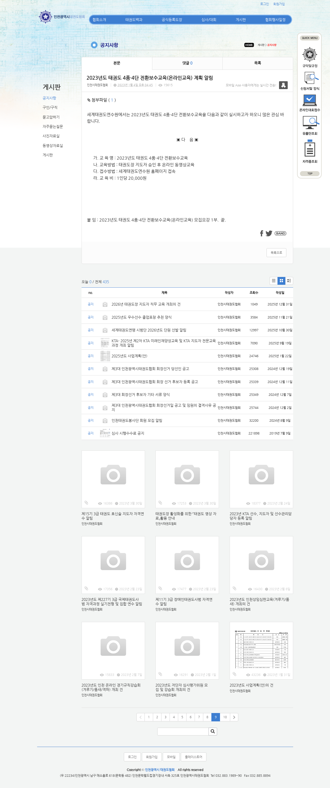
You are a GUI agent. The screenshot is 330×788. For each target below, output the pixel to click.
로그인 (264, 4)
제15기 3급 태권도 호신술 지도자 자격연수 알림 (113, 516)
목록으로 (276, 252)
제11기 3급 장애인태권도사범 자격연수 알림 (183, 601)
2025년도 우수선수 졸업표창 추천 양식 (142, 317)
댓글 (187, 63)
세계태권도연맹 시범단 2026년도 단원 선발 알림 (149, 330)
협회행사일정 (275, 20)
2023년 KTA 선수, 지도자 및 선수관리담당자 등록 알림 (261, 516)
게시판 (241, 20)
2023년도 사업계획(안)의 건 (251, 685)
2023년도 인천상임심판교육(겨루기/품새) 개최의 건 (259, 601)
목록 (257, 63)
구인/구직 (50, 107)
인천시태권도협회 (97, 85)
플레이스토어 (193, 757)
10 (225, 717)
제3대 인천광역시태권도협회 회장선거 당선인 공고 (150, 369)
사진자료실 (51, 136)
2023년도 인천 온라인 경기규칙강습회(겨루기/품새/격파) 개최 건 (111, 687)
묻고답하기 (51, 117)
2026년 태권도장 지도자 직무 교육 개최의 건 (146, 304)
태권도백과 (133, 20)
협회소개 (99, 20)
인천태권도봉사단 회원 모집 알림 (137, 420)
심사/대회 (208, 20)
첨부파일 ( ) (101, 99)
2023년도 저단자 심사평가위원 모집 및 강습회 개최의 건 (181, 687)
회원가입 (279, 4)
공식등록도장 (172, 20)
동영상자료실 (53, 145)
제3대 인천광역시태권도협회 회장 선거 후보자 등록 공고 (155, 382)
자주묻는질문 (53, 126)
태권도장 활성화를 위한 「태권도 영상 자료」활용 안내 (185, 516)
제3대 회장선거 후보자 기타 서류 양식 (141, 394)
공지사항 (49, 98)
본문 (116, 63)
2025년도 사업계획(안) (129, 356)
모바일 (171, 757)
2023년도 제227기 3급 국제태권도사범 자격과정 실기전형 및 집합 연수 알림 (112, 601)
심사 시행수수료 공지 (128, 433)
